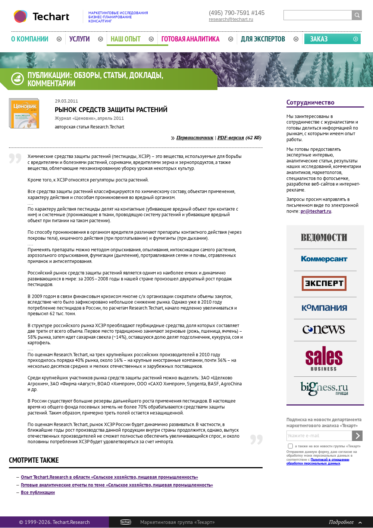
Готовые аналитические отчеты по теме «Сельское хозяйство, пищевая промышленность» (117, 485)
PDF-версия (230, 137)
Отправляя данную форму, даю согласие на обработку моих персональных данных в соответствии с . (321, 457)
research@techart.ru (231, 19)
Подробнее (345, 521)
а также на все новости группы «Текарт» (327, 445)
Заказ (318, 38)
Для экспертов (269, 38)
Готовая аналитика (197, 38)
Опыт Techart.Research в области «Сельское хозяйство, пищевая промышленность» (109, 477)
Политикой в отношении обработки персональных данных (317, 461)
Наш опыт (132, 38)
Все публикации (38, 492)
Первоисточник (194, 137)
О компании (36, 38)
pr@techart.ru (316, 211)
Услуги (86, 38)
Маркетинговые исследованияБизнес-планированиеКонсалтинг (118, 17)
